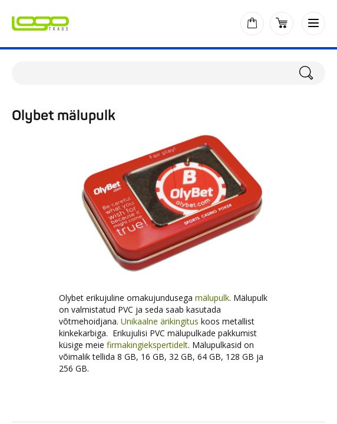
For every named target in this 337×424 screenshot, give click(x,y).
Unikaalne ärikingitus (160, 321)
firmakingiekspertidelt (147, 344)
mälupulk (212, 297)
